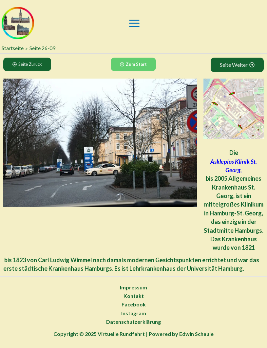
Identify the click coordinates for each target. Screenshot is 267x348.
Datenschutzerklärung (133, 322)
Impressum (133, 287)
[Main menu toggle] (134, 23)
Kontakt (134, 296)
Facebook (134, 304)
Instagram (133, 313)
